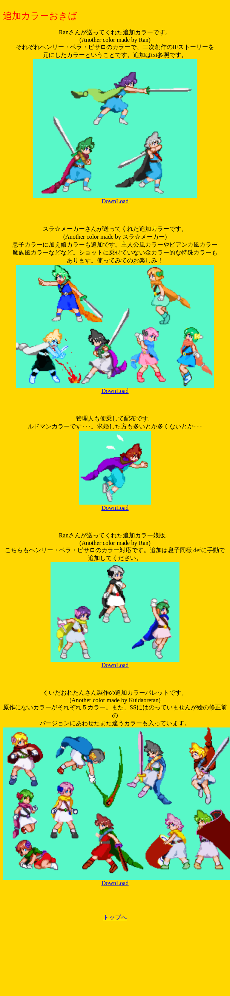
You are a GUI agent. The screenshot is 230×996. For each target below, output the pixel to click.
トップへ (115, 917)
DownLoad (115, 201)
